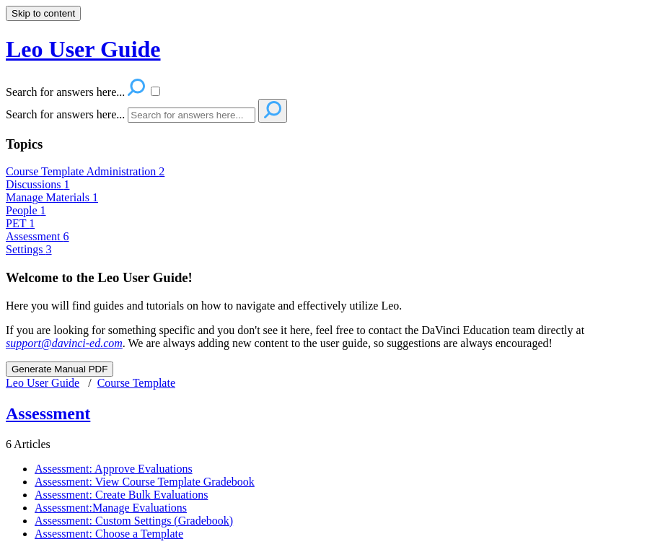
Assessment (37, 236)
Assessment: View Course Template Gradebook (145, 482)
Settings (29, 249)
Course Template (136, 383)
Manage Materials (52, 197)
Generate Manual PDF (59, 369)
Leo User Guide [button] (83, 49)
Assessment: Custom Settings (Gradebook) (134, 520)
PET (20, 223)
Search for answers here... (65, 114)
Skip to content (43, 13)
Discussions (37, 184)
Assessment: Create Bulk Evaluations (121, 495)
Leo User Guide (42, 383)
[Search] (191, 115)
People (26, 210)
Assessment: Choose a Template (109, 533)
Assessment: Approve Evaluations (114, 469)
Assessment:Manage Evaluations (111, 507)
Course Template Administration (85, 171)
